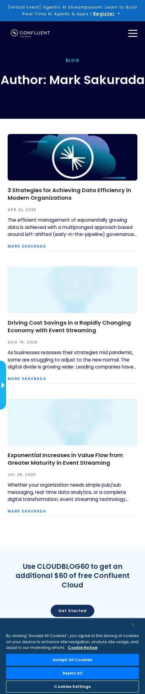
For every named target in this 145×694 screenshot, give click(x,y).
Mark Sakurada (27, 246)
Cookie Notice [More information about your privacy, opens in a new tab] (82, 647)
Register (104, 14)
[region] (72, 656)
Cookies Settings (72, 686)
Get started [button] (72, 611)
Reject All (72, 673)
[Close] (133, 624)
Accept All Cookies (72, 660)
